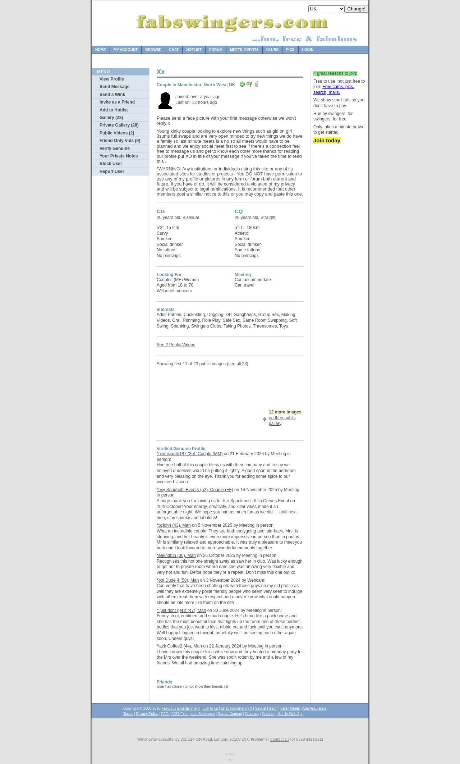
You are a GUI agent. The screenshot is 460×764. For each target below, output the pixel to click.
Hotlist (194, 50)
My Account (126, 50)
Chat (174, 50)
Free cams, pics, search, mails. (333, 89)
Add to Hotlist (114, 110)
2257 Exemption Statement (193, 714)
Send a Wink (112, 94)
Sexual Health (266, 708)
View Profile (112, 79)
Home (100, 50)
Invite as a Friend (117, 102)
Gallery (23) (111, 117)
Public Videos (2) (117, 133)
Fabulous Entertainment (180, 708)
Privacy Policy (147, 714)
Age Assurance (315, 708)
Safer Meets (290, 708)
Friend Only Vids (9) (120, 140)
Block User (111, 163)
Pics (290, 50)
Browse (153, 50)
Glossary (252, 714)
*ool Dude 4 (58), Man (178, 580)
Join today (326, 140)
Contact (268, 714)
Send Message (114, 86)
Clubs (272, 50)
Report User (112, 171)
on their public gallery (285, 418)
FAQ (165, 714)
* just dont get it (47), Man (181, 610)
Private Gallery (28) (119, 125)
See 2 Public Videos (176, 344)
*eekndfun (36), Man (176, 555)
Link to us (210, 708)
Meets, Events (244, 50)
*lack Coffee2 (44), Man (179, 646)
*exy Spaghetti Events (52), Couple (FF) (195, 489)
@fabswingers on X (236, 708)
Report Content (230, 714)
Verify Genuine (115, 148)
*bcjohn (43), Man (174, 525)
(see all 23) (237, 363)
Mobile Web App (290, 714)
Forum (215, 50)
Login (308, 50)
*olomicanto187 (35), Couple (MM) (189, 453)
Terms (128, 714)
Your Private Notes (119, 156)
